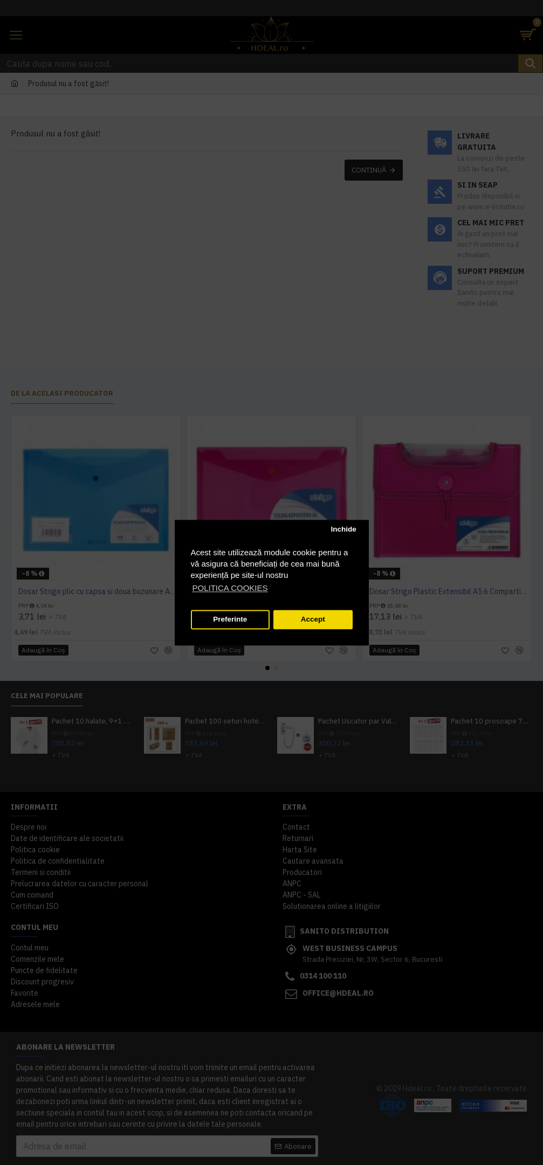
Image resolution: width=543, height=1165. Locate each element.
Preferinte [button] (230, 620)
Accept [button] (313, 620)
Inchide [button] (343, 530)
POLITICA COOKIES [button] (230, 587)
